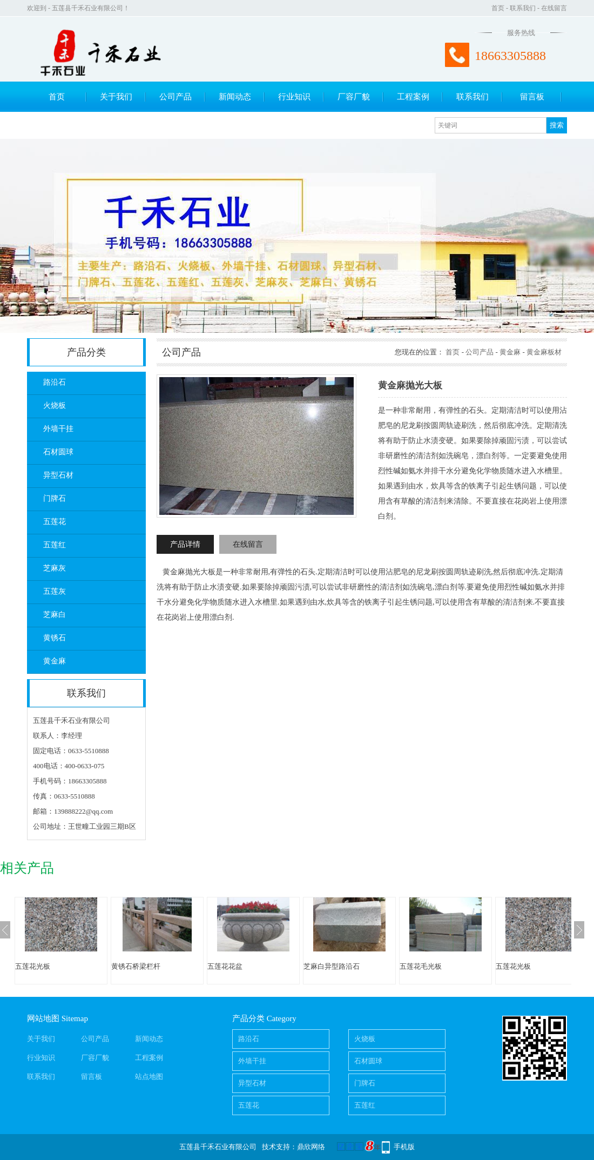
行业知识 (294, 96)
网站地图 (43, 1018)
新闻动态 (235, 96)
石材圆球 (58, 452)
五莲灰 (54, 591)
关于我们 (116, 96)
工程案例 (413, 96)
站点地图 (149, 1076)
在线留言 (554, 8)
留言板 (532, 96)
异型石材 (58, 475)
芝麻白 (54, 615)
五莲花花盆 (224, 966)
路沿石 (54, 382)
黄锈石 (54, 638)
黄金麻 (54, 661)
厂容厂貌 (354, 96)
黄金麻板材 (544, 352)
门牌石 (54, 498)
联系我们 (523, 8)
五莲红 (54, 545)
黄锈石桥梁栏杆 (135, 966)
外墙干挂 (58, 429)
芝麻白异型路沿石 (331, 966)
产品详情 (185, 544)
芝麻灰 (54, 568)
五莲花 (54, 522)
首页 (497, 8)
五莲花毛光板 (421, 966)
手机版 (404, 1147)
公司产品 (175, 96)
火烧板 (54, 405)
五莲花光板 (32, 966)
